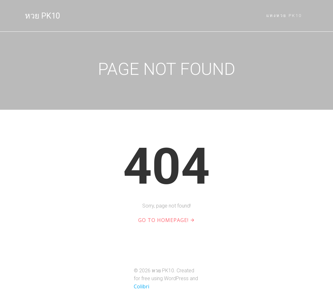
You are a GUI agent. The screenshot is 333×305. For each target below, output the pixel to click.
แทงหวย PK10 (284, 15)
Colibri (141, 286)
